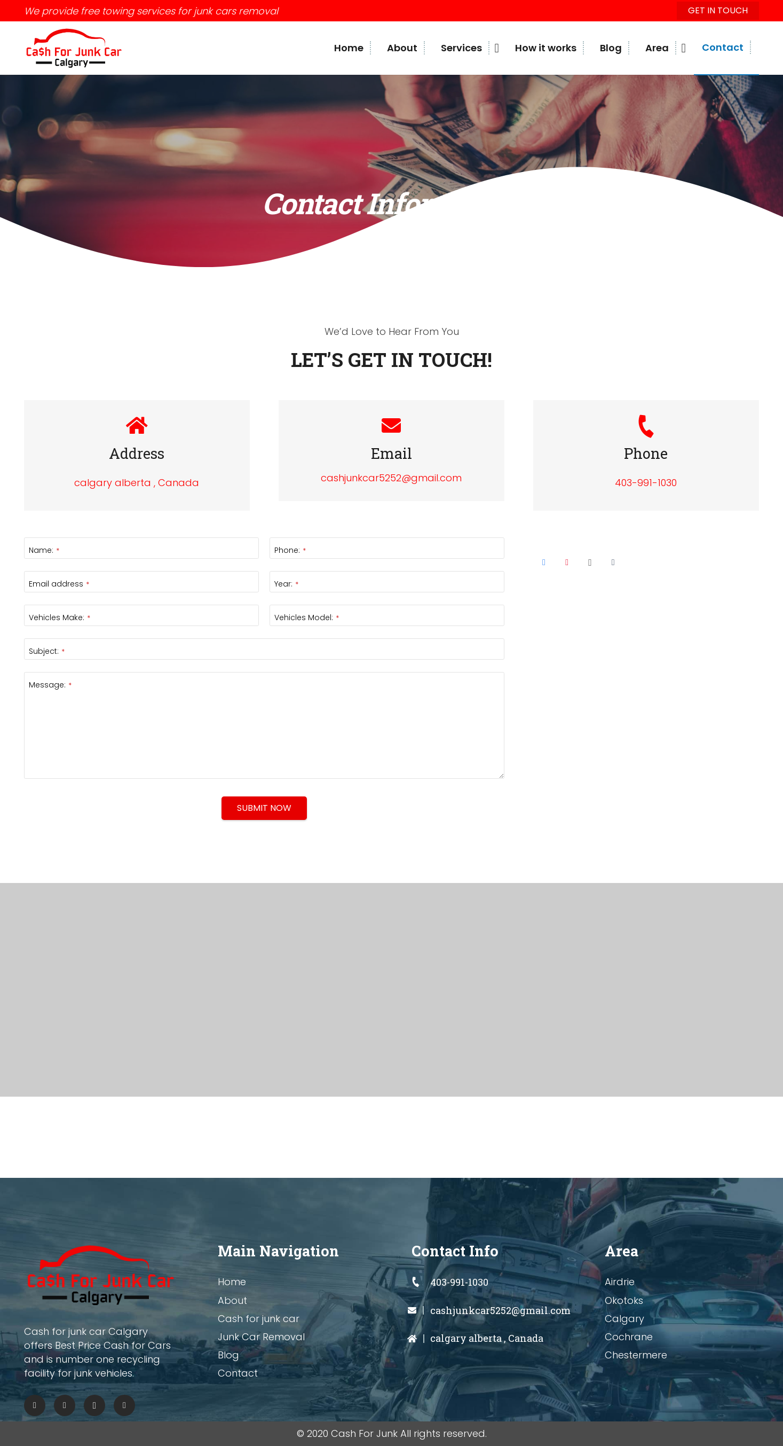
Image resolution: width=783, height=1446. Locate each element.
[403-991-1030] (421, 1282)
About (232, 1300)
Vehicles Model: (306, 617)
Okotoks (624, 1300)
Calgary (624, 1318)
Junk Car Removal (261, 1336)
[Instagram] (589, 562)
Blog (228, 1355)
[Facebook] (544, 562)
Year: (286, 584)
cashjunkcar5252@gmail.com (391, 477)
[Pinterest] (567, 562)
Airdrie (620, 1281)
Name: (44, 550)
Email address (59, 584)
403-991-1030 (646, 482)
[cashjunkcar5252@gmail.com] (421, 1310)
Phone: (290, 550)
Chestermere (636, 1355)
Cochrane (629, 1336)
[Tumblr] (613, 562)
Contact (238, 1373)
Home (232, 1281)
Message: (50, 684)
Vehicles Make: (59, 617)
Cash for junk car (258, 1318)
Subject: (47, 651)
